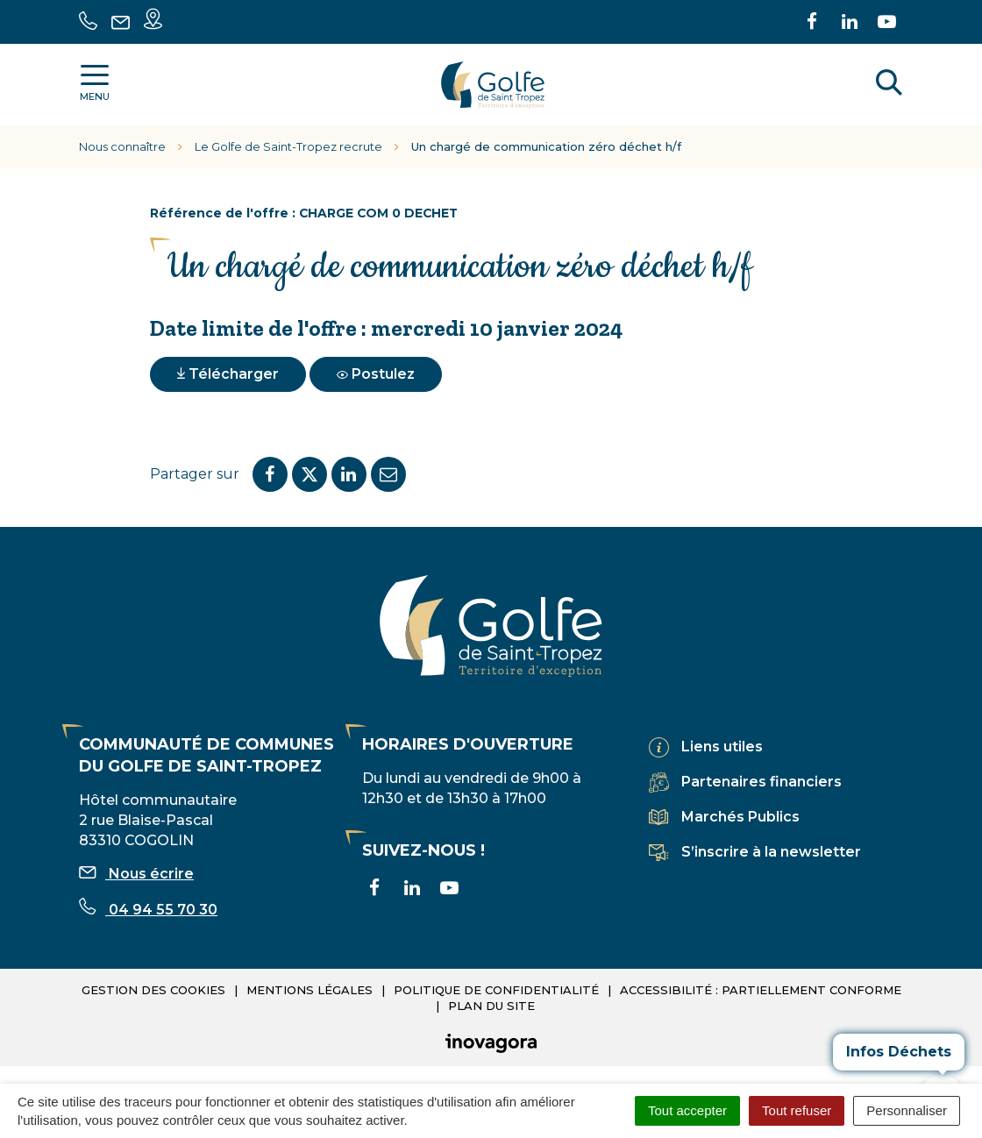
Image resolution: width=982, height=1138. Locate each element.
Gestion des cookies (153, 990)
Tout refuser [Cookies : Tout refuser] (796, 1110)
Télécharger (228, 374)
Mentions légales (309, 990)
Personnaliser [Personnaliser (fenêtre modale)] (906, 1110)
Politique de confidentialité (496, 990)
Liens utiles (722, 746)
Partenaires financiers (761, 781)
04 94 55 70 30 (148, 909)
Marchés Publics (740, 816)
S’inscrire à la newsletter (771, 851)
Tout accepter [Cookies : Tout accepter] (687, 1110)
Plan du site (491, 1006)
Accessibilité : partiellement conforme (760, 990)
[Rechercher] (889, 85)
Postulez (376, 374)
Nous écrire (136, 873)
